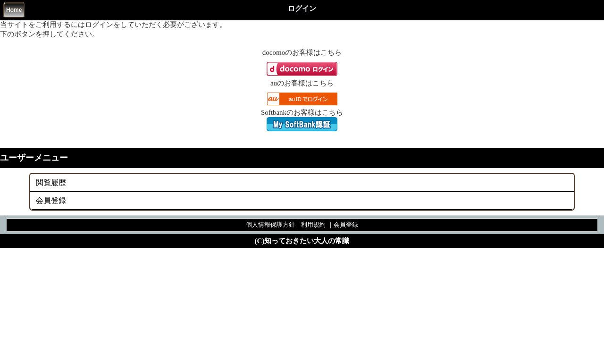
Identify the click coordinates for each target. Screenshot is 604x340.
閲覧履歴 (51, 182)
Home (14, 10)
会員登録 (51, 200)
